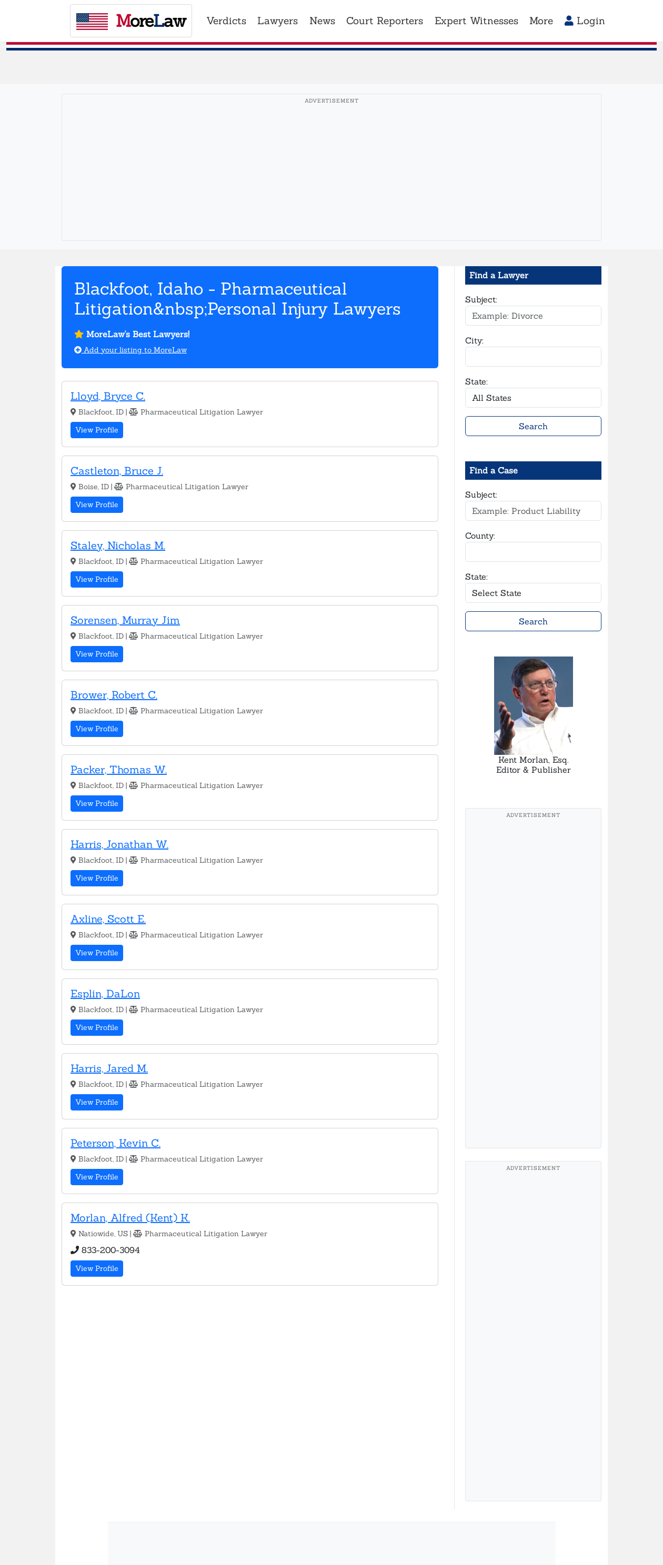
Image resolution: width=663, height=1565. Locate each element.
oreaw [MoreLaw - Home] (131, 21)
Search (533, 426)
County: (480, 535)
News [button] (322, 20)
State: (476, 381)
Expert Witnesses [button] (476, 20)
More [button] (541, 20)
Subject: (481, 299)
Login (585, 20)
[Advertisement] (331, 183)
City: (474, 340)
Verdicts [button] (226, 20)
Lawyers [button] (277, 20)
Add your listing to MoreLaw (130, 350)
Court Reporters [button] (384, 20)
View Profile (96, 430)
